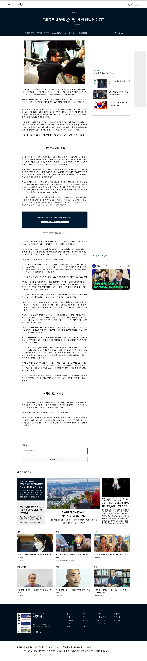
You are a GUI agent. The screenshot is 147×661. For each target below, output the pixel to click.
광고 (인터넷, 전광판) (36, 647)
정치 (68, 614)
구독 (112, 73)
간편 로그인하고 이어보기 (54, 222)
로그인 (137, 4)
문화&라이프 (71, 620)
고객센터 (51, 647)
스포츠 (69, 623)
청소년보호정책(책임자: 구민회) (82, 647)
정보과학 (85, 620)
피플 (84, 623)
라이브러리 (101, 620)
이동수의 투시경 (100, 73)
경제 (84, 614)
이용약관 (57, 647)
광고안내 (117, 620)
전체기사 (85, 627)
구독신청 (117, 617)
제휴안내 (45, 647)
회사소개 (26, 647)
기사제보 (117, 614)
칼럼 (68, 627)
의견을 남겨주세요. (29, 451)
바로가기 (121, 266)
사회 (68, 617)
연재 (99, 614)
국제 (84, 617)
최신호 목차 (102, 617)
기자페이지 (101, 623)
